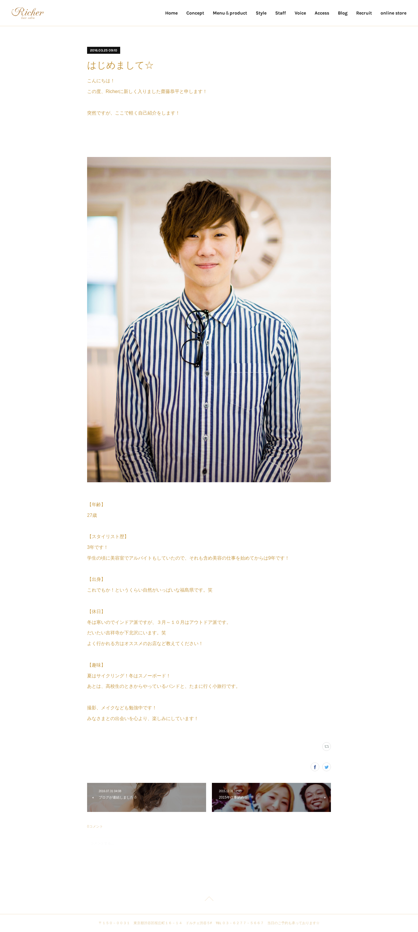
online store (393, 13)
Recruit (364, 13)
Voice (300, 13)
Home (171, 13)
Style (261, 13)
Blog (342, 13)
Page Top (209, 900)
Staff (280, 13)
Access (322, 13)
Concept (195, 13)
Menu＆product (230, 13)
